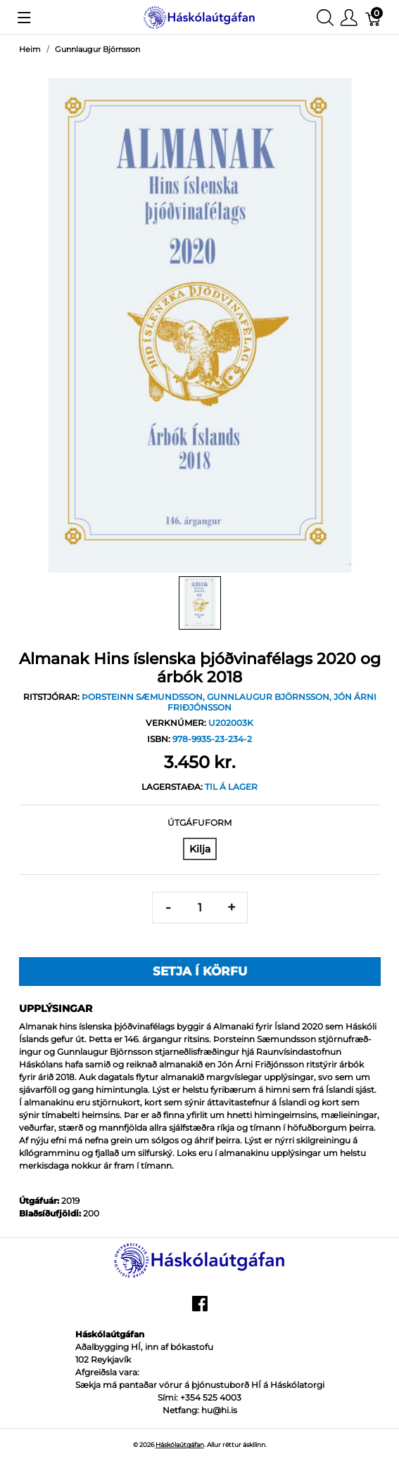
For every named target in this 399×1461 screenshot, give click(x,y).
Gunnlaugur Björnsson (268, 696)
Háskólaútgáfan (180, 1444)
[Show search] (325, 17)
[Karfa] (374, 17)
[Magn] (200, 907)
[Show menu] (24, 17)
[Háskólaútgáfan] (199, 16)
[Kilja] (200, 849)
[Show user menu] (349, 17)
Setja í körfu (200, 971)
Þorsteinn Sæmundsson (142, 696)
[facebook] (199, 1308)
